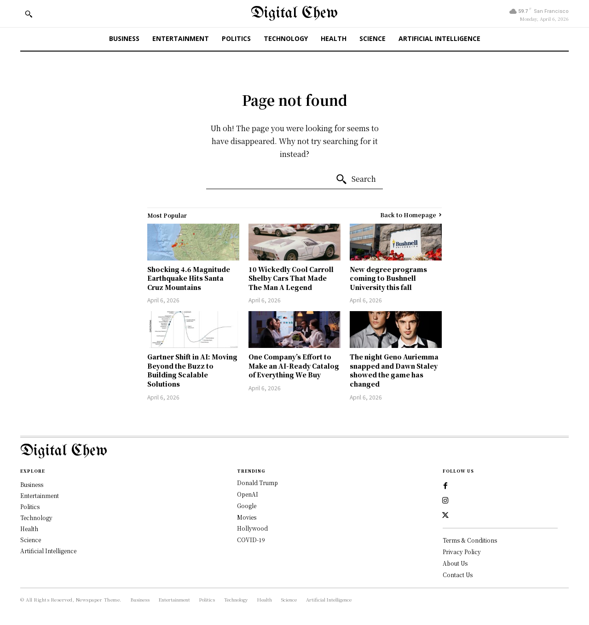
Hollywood (252, 528)
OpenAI (247, 494)
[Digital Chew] (294, 14)
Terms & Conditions (470, 540)
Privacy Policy (462, 552)
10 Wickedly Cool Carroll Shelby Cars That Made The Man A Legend (291, 278)
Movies (246, 517)
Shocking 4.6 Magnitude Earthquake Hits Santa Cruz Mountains (188, 278)
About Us (455, 563)
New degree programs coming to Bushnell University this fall (388, 278)
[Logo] (294, 451)
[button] (28, 14)
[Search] (356, 179)
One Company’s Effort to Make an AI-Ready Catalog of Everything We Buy (293, 365)
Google (246, 505)
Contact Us (458, 575)
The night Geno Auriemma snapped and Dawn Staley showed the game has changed (394, 370)
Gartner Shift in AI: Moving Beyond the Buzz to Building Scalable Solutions (192, 370)
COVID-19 (251, 540)
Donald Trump (257, 482)
